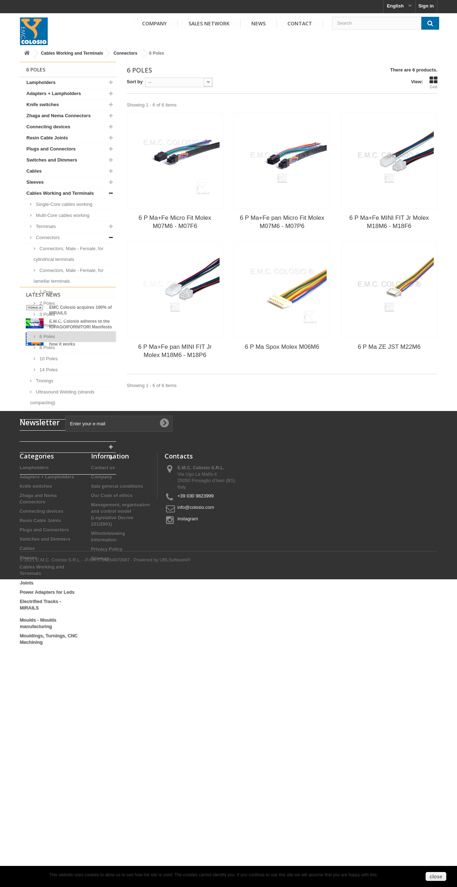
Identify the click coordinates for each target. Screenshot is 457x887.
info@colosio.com (195, 707)
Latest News (43, 493)
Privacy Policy (106, 749)
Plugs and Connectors (51, 149)
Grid (433, 82)
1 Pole (45, 292)
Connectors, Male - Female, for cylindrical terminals (69, 254)
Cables (34, 171)
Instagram (187, 718)
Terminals (45, 226)
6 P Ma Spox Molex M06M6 (282, 346)
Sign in (426, 6)
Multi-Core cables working (62, 215)
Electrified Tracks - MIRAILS (57, 435)
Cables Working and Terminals (72, 53)
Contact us (103, 667)
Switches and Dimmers (51, 160)
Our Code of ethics (111, 695)
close (436, 876)
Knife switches (42, 104)
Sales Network (209, 23)
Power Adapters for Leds (53, 424)
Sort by (135, 81)
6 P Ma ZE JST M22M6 (389, 346)
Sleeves (35, 182)
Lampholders (41, 82)
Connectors (125, 53)
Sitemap (100, 758)
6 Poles (46, 336)
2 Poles (46, 303)
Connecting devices (48, 126)
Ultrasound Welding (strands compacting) (62, 397)
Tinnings (44, 380)
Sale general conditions (117, 686)
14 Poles (47, 369)
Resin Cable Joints (47, 137)
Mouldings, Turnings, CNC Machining (55, 463)
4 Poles (46, 325)
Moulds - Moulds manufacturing (61, 447)
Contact (299, 23)
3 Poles (46, 314)
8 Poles (46, 347)
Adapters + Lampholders (53, 93)
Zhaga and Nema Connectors (58, 115)
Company (154, 23)
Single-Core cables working (63, 204)
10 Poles (47, 358)
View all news (68, 577)
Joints (33, 413)
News (258, 23)
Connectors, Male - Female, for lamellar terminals (69, 276)
